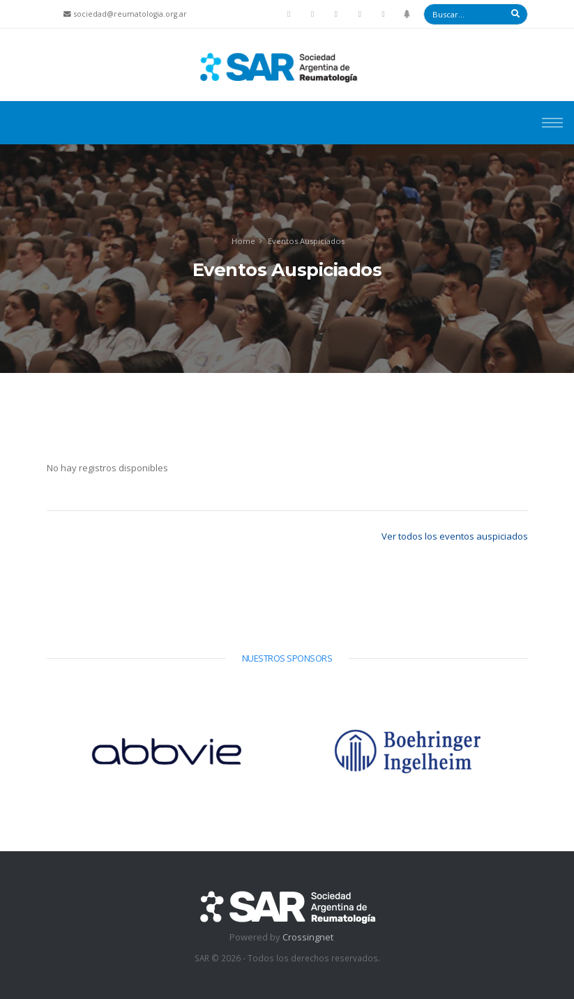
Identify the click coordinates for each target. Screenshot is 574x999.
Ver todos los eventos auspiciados (455, 536)
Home (243, 241)
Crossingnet (307, 937)
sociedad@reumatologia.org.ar (130, 14)
